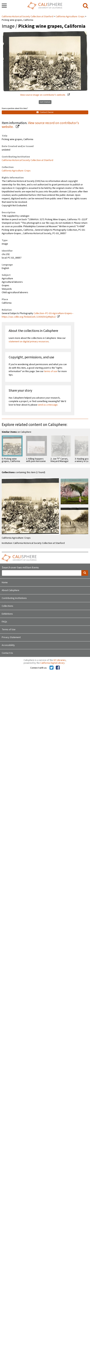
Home (5, 582)
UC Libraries (60, 660)
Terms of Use (8, 629)
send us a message (48, 405)
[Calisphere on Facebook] (58, 668)
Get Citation (45, 102)
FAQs (4, 621)
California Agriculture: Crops (70, 16)
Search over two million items (20, 567)
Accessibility (8, 645)
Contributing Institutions (14, 598)
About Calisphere (10, 590)
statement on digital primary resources (29, 341)
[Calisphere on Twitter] (52, 668)
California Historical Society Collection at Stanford (28, 16)
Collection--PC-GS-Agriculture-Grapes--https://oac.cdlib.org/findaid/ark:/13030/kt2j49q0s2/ (37, 315)
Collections (7, 606)
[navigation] (4, 6)
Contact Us (7, 653)
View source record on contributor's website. (40, 125)
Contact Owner (45, 112)
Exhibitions (7, 614)
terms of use (50, 371)
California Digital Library (52, 663)
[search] (85, 6)
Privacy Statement (11, 637)
